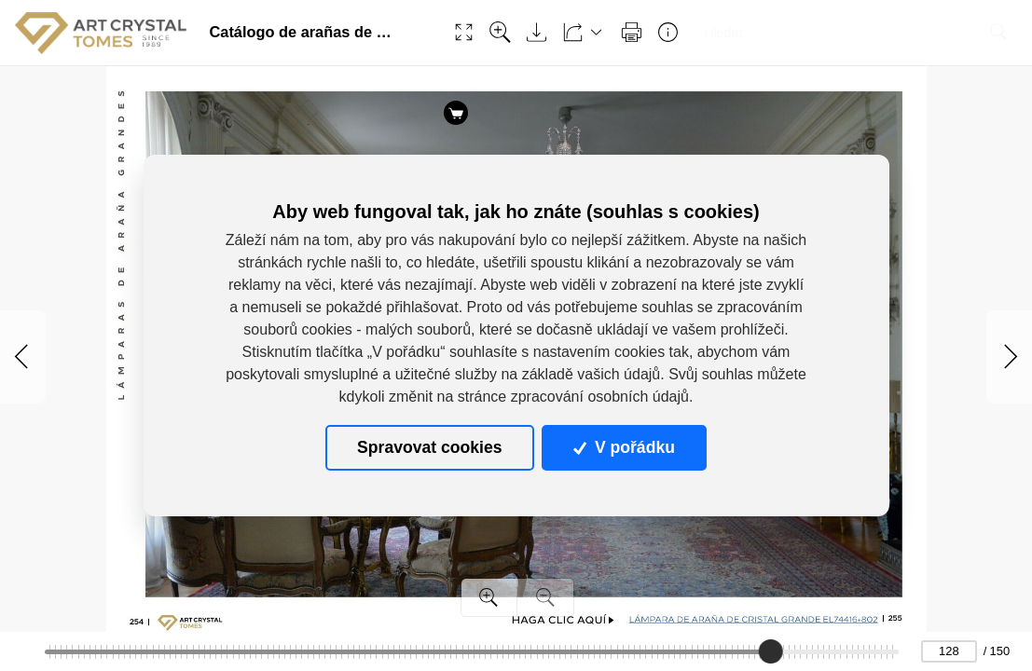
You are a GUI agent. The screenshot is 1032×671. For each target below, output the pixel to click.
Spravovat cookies (429, 447)
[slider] (771, 651)
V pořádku (623, 447)
